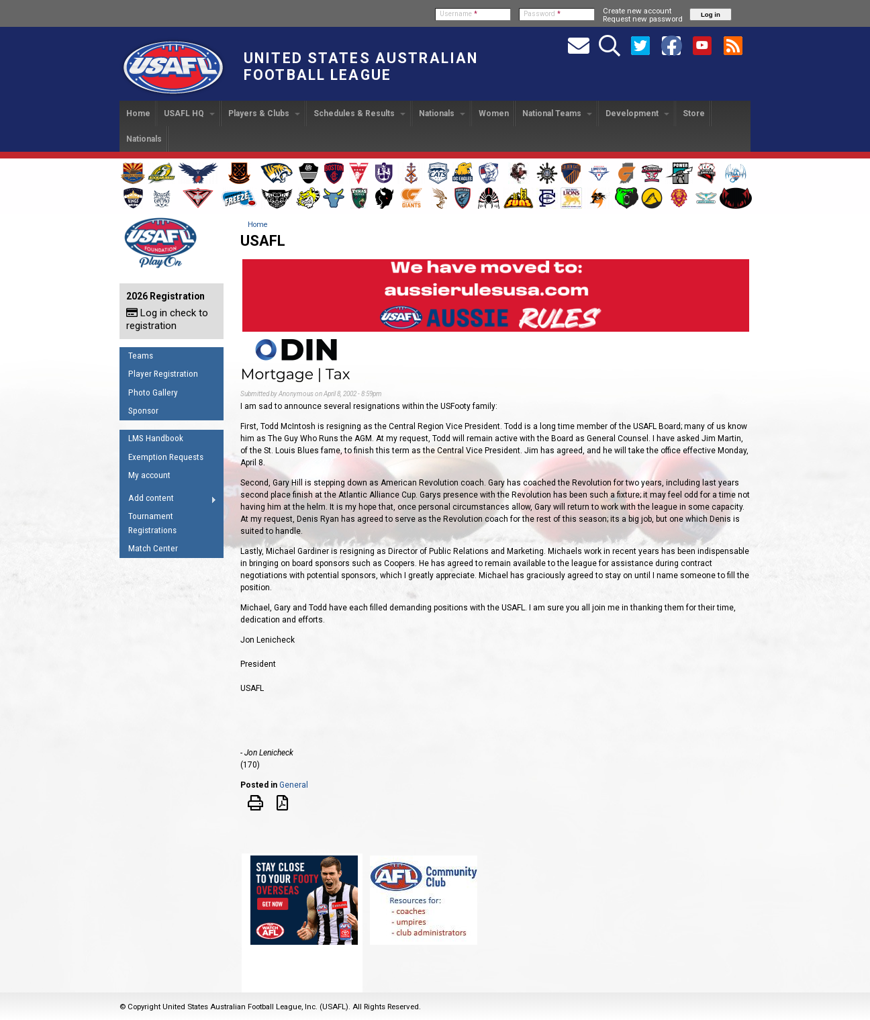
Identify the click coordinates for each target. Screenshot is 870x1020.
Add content (168, 500)
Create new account (637, 10)
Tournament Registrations (152, 523)
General (293, 785)
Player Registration (163, 374)
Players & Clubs (264, 113)
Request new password (643, 19)
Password (542, 13)
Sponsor (143, 411)
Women (494, 113)
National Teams (557, 113)
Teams (140, 356)
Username (458, 13)
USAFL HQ (189, 113)
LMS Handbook (155, 438)
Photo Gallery (153, 392)
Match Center (153, 548)
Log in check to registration (167, 319)
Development (637, 113)
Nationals (442, 113)
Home (138, 113)
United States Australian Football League (361, 66)
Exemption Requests (165, 457)
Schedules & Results (359, 113)
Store (694, 113)
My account (149, 475)
